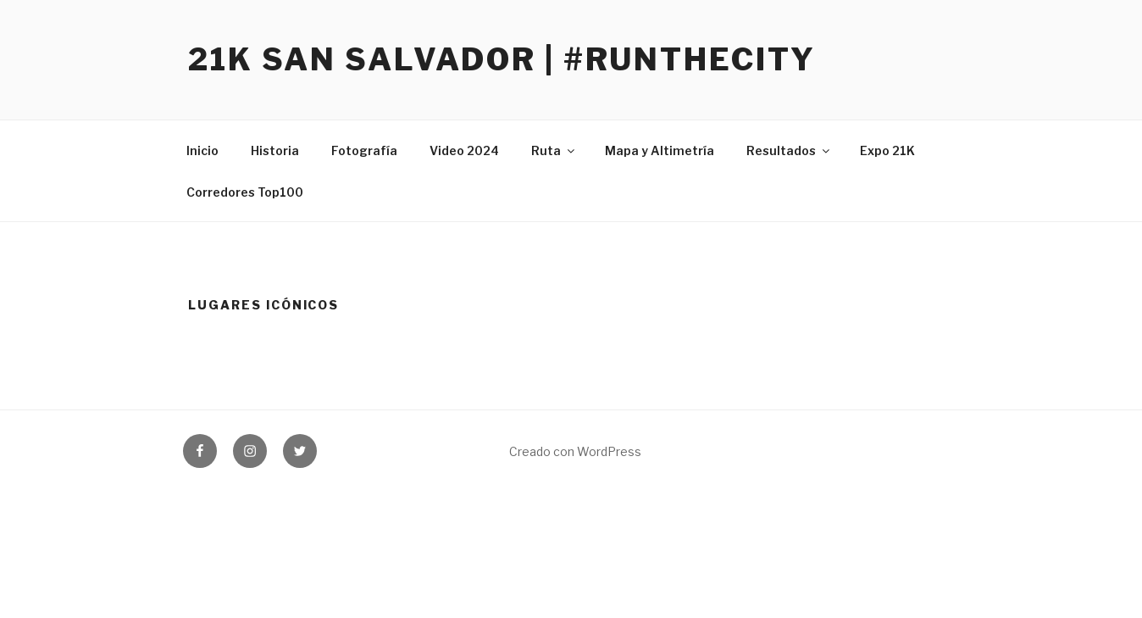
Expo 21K (887, 150)
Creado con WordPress (575, 451)
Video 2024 (464, 150)
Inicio (202, 150)
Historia (275, 150)
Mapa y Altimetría (659, 150)
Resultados (789, 150)
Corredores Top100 (244, 192)
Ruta (554, 150)
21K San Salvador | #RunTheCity (501, 59)
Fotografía (364, 150)
